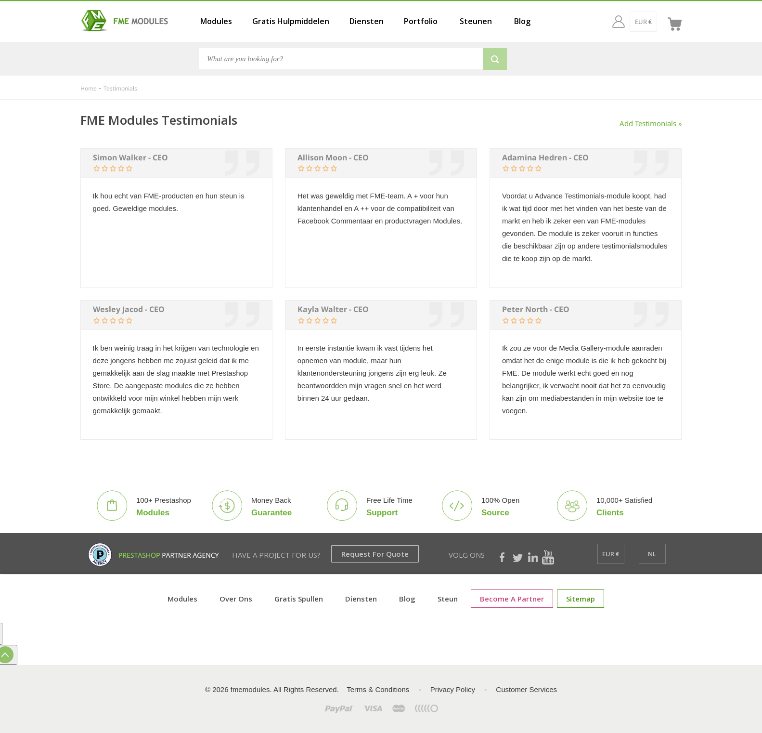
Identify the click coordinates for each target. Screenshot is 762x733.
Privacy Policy (452, 689)
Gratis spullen (298, 598)
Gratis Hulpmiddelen (290, 21)
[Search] (341, 58)
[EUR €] (624, 22)
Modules (216, 21)
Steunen (476, 21)
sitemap (580, 598)
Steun (448, 598)
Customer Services (526, 689)
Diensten (366, 21)
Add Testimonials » (651, 123)
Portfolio (421, 21)
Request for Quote (375, 554)
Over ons (236, 598)
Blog (522, 21)
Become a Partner (512, 598)
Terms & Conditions (378, 689)
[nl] (652, 22)
